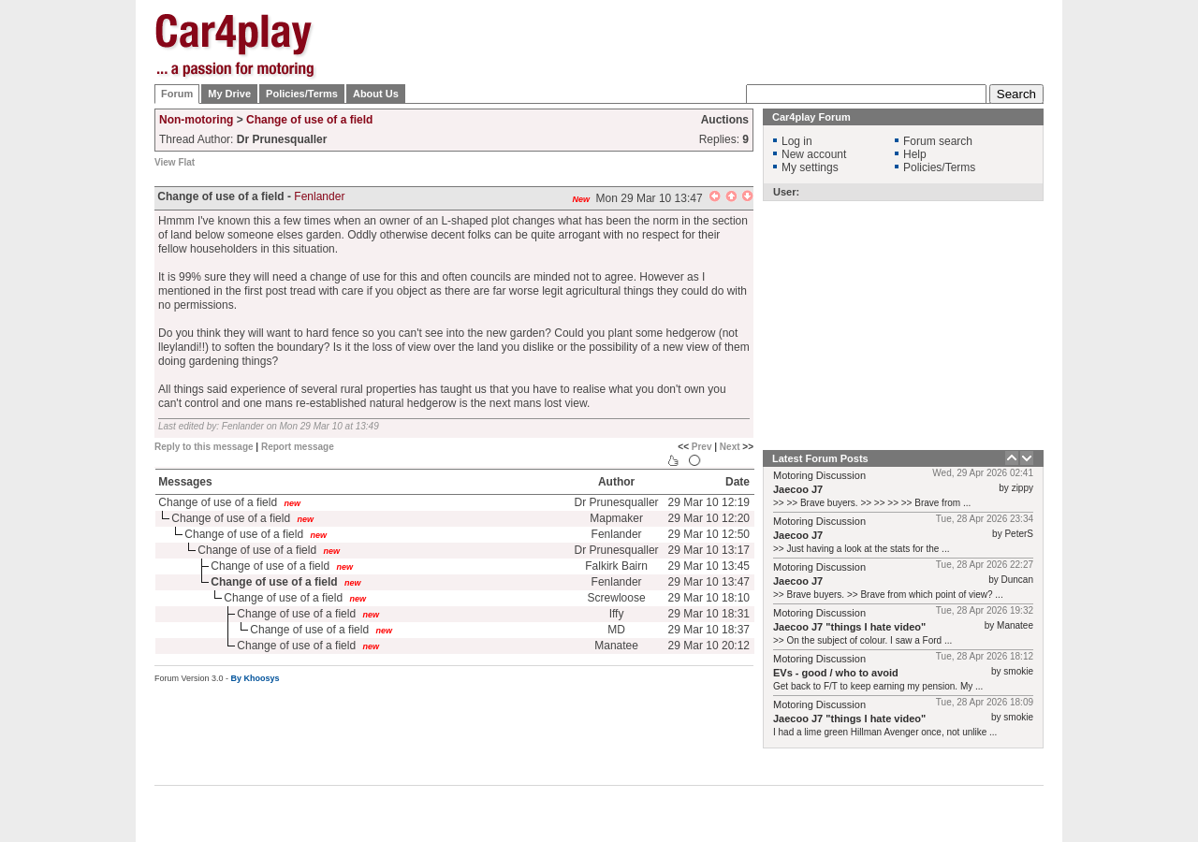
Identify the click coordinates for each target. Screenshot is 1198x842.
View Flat (174, 162)
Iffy (616, 613)
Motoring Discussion (819, 475)
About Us (376, 93)
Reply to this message (204, 447)
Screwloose (617, 597)
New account (814, 154)
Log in (797, 141)
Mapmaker (616, 518)
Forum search (937, 141)
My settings (810, 167)
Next (730, 447)
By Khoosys (255, 678)
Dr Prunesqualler (617, 502)
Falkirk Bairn (616, 566)
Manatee (616, 645)
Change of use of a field (309, 119)
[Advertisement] (1137, 294)
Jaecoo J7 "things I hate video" (849, 626)
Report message (297, 447)
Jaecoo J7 (798, 489)
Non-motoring (196, 119)
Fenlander (319, 196)
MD (616, 629)
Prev (702, 447)
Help (915, 154)
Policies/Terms (302, 93)
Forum (177, 93)
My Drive (229, 93)
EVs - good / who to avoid (835, 672)
